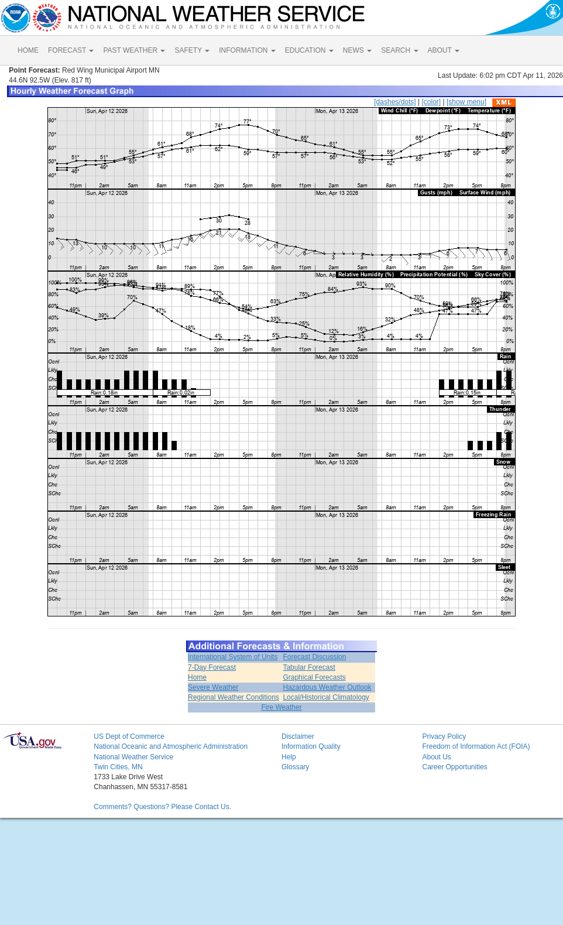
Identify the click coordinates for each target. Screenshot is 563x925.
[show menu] (466, 102)
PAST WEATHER (134, 50)
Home (197, 677)
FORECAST (71, 50)
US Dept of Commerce (129, 736)
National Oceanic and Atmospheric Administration (171, 746)
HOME (28, 50)
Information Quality (311, 746)
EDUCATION (309, 50)
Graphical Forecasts (314, 677)
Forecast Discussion (314, 657)
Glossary (295, 767)
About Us (436, 757)
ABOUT (443, 50)
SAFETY (192, 50)
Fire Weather (281, 707)
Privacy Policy (444, 736)
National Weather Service (133, 757)
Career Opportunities (454, 767)
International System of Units (232, 657)
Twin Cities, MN (118, 767)
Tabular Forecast (309, 667)
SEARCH (399, 50)
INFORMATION (247, 50)
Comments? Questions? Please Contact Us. (162, 807)
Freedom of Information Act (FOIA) (476, 746)
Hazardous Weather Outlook (327, 687)
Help (289, 757)
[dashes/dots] (395, 102)
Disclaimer (298, 736)
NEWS (357, 50)
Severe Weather (213, 687)
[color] (431, 102)
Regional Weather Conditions (233, 697)
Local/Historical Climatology (326, 697)
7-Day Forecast (212, 667)
